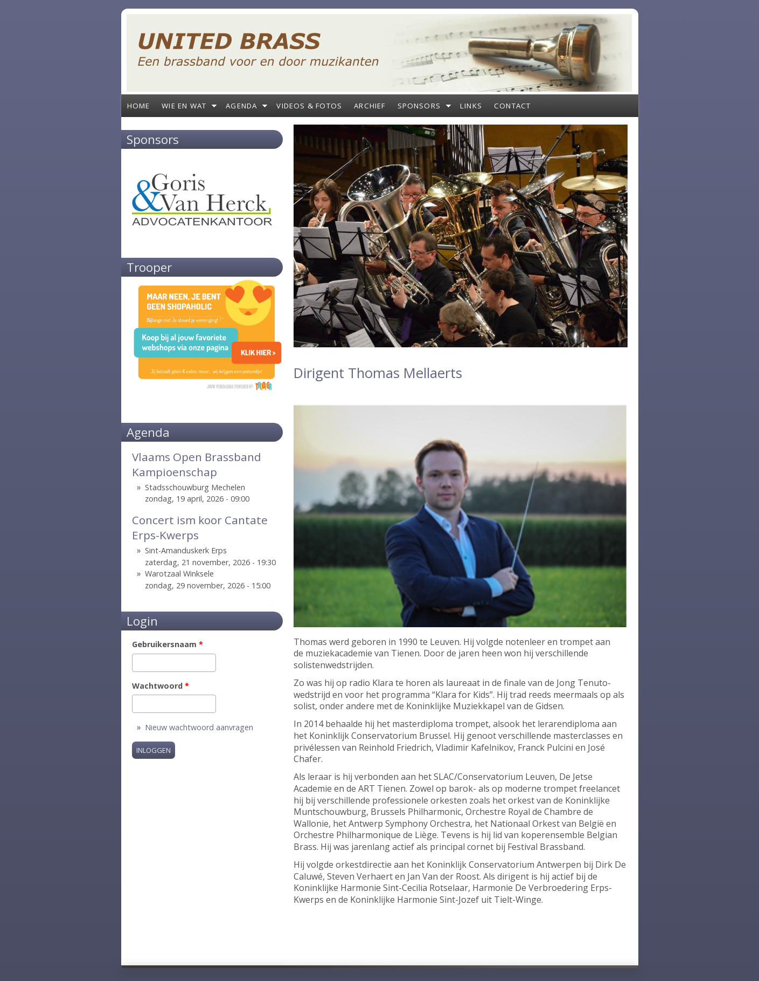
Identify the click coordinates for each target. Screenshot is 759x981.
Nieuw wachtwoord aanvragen (199, 727)
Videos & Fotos (309, 106)
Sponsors (419, 106)
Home (138, 106)
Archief (369, 106)
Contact (512, 106)
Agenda (241, 106)
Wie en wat (184, 106)
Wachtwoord (160, 686)
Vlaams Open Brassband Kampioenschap (196, 464)
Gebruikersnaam (167, 644)
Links (471, 106)
